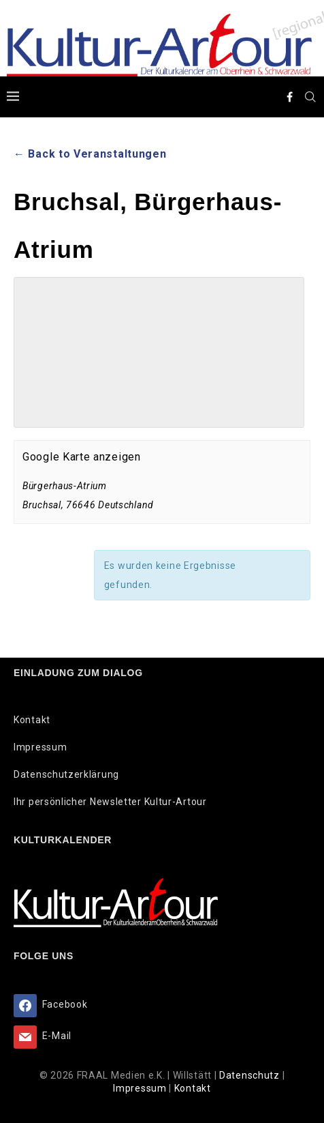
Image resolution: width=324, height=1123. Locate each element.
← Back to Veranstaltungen (90, 153)
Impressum (40, 747)
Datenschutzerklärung (66, 774)
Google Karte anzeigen (81, 456)
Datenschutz (250, 1075)
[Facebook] (290, 97)
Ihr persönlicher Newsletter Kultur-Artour (110, 801)
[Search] (310, 97)
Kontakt (32, 719)
